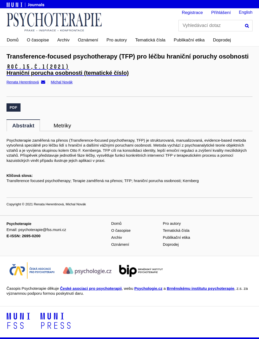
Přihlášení (221, 12)
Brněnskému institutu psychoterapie (200, 288)
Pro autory (117, 40)
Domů (12, 40)
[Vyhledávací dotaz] (215, 25)
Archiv (63, 40)
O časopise (38, 40)
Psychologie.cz (148, 288)
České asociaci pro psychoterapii (91, 288)
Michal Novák (61, 82)
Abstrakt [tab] (23, 125)
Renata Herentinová (22, 82)
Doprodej (222, 40)
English (246, 12)
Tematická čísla (150, 40)
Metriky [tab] (62, 125)
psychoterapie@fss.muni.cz (42, 229)
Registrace (192, 12)
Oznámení (88, 40)
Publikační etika (189, 40)
